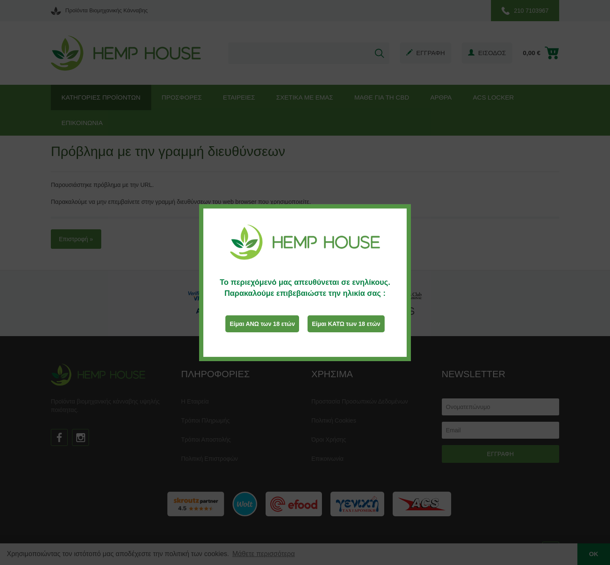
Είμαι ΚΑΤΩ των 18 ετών (346, 323)
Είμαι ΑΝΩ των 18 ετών (262, 323)
